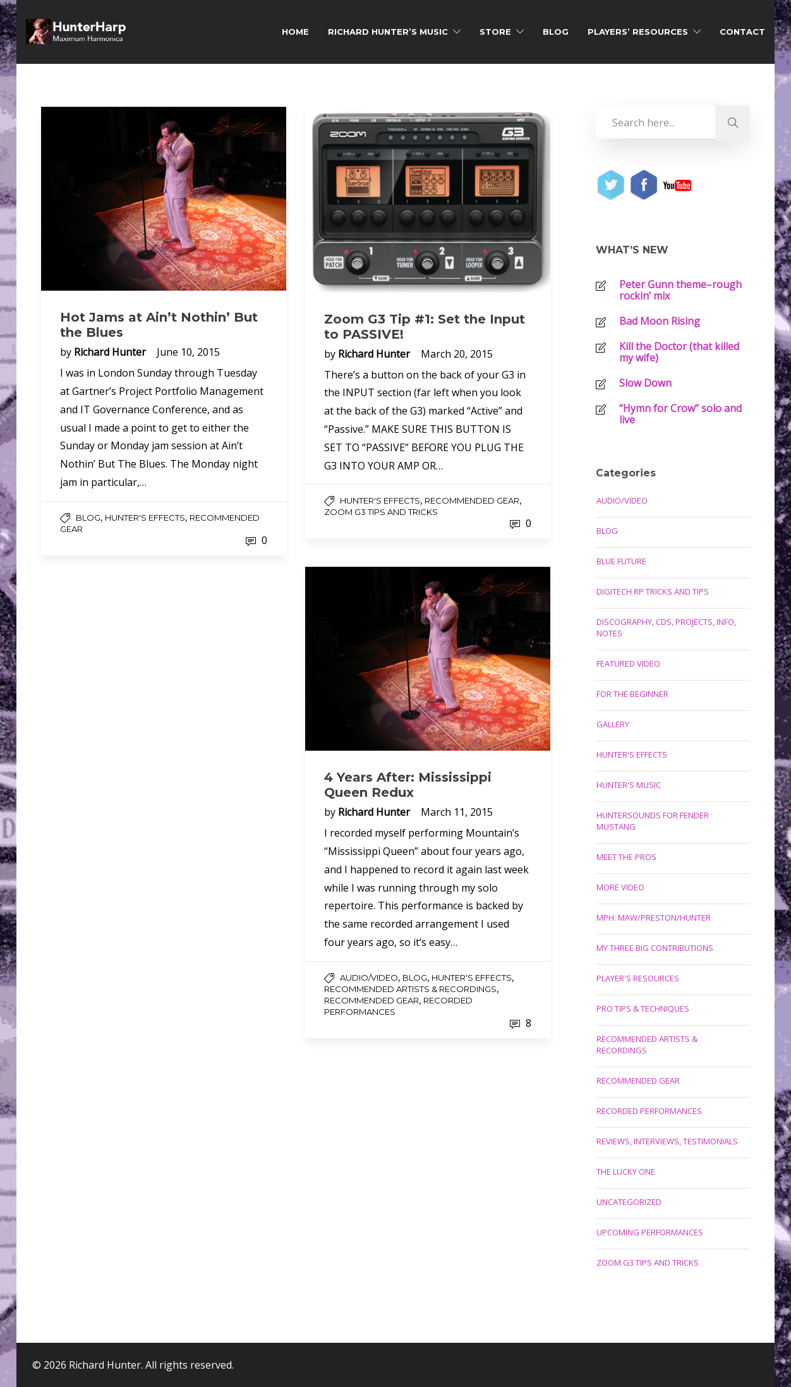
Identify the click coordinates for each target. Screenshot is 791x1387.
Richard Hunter (111, 352)
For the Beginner (632, 694)
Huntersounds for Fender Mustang (652, 820)
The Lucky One (625, 1171)
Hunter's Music (628, 784)
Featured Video (628, 663)
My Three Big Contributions (654, 948)
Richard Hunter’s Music (388, 32)
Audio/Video (369, 977)
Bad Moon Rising (659, 321)
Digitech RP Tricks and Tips (652, 591)
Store (495, 32)
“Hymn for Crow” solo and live (680, 414)
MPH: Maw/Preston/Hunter (653, 917)
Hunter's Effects (145, 517)
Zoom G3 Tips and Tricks (381, 512)
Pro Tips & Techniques (642, 1008)
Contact (742, 32)
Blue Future (621, 561)
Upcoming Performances (649, 1232)
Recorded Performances (649, 1111)
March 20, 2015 (457, 354)
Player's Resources (637, 978)
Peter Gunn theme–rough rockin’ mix (680, 290)
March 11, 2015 (457, 812)
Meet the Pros (626, 857)
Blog (556, 32)
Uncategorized (628, 1202)
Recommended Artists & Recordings (410, 989)
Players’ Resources (638, 32)
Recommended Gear (472, 500)
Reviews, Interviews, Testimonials (667, 1141)
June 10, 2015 (188, 352)
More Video (620, 887)
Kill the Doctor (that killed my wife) (679, 352)
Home (295, 32)
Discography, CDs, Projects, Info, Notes (666, 627)
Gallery (612, 724)
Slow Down (645, 383)
